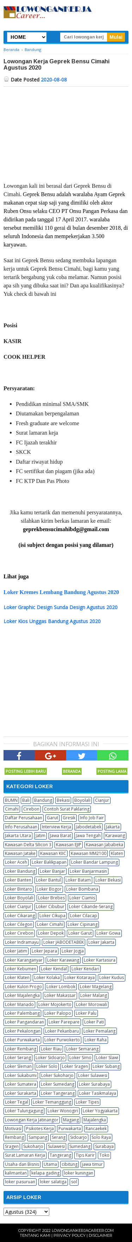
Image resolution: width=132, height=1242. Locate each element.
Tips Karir (85, 1155)
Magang (71, 1120)
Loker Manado (19, 1004)
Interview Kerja (56, 827)
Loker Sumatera (20, 1084)
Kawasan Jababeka (104, 845)
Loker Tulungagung (24, 1111)
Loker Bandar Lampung (94, 862)
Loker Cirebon (19, 933)
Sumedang (79, 1146)
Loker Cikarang (20, 916)
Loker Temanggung (52, 1102)
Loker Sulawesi (92, 1075)
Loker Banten (18, 880)
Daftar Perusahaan (23, 818)
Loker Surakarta (20, 1093)
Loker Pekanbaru (62, 1031)
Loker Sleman (18, 1066)
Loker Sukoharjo (57, 1075)
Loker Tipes (87, 1102)
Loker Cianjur (18, 906)
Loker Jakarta (101, 942)
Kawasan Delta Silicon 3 (28, 845)
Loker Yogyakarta (100, 1111)
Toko (104, 1155)
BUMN (11, 800)
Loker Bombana (82, 889)
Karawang (115, 835)
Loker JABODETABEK (63, 942)
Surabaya (104, 1146)
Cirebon (31, 809)
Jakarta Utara (18, 835)
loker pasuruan (20, 1182)
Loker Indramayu (22, 942)
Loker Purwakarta (22, 1040)
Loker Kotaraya (79, 977)
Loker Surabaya (94, 1084)
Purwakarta (69, 1129)
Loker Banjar (52, 871)
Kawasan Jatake (20, 853)
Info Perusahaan (21, 827)
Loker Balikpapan (49, 862)
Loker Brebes (51, 898)
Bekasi (63, 800)
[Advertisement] (66, 125)
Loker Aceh (16, 862)
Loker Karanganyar (24, 960)
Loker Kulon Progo (23, 987)
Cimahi (12, 809)
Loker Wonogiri (63, 1111)
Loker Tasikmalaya (97, 1093)
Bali (26, 800)
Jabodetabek (88, 827)
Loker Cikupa (52, 916)
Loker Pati (94, 1022)
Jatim (40, 835)
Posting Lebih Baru (26, 771)
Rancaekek (96, 1129)
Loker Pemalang (99, 1031)
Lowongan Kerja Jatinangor (31, 1120)
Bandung (43, 800)
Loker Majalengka (22, 995)
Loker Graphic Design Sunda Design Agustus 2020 (61, 607)
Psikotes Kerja (40, 1129)
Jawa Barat (60, 835)
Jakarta (113, 827)
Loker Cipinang (83, 924)
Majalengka (94, 1120)
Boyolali (82, 800)
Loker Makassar (60, 995)
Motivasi (13, 1129)
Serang (58, 1137)
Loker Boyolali (19, 898)
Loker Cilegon (18, 924)
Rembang (14, 1137)
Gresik (69, 818)
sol (74, 1182)
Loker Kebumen (20, 969)
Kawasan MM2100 (88, 853)
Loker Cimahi (50, 924)
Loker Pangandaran (24, 1022)
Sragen (12, 1146)
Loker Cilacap (83, 916)
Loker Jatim (16, 951)
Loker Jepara (44, 951)
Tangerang (60, 1155)
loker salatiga (53, 1182)
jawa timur (92, 1164)
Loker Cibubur (50, 906)
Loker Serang (18, 1058)
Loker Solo (46, 1066)
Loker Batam (78, 880)
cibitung (69, 1164)
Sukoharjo (33, 1146)
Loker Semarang (82, 1049)
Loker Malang (93, 995)
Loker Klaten (17, 977)
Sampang (38, 1137)
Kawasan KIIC (53, 853)
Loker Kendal (54, 969)
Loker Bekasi (108, 880)
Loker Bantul (48, 880)
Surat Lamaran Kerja (25, 1155)
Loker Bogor (49, 889)
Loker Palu (86, 1013)
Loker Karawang (63, 960)
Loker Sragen (75, 1066)
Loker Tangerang (58, 1093)
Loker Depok (51, 933)
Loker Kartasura (99, 960)
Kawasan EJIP (68, 845)
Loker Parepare (64, 1022)
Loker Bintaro (18, 889)
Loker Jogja (73, 951)
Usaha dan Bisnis (22, 1164)
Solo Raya (101, 1137)
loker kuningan (78, 1173)
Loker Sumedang (57, 1084)
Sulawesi (56, 1146)
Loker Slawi (107, 1058)
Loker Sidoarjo (50, 1058)
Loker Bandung (20, 871)
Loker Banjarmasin (88, 871)
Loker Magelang (96, 987)
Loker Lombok (60, 987)
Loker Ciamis (82, 898)
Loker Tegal (16, 1102)
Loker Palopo (57, 1013)
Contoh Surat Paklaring (66, 809)
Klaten (117, 853)
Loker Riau (51, 1049)
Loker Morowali (91, 1004)
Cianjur (102, 800)
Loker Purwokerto (62, 1040)
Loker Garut (80, 933)
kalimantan (16, 1173)
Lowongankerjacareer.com (83, 1230)
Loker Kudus (111, 977)
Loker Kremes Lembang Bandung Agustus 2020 (61, 592)
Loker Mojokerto (54, 1004)
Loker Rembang (20, 1049)
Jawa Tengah (88, 835)
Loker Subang (106, 1066)
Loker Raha (95, 1040)
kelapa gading (45, 1173)
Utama (50, 1164)
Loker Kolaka (47, 977)
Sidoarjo (78, 1137)
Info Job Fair (92, 818)
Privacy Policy (70, 1235)
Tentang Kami (35, 1235)
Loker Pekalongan (22, 1031)
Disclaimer (100, 1235)
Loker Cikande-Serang (91, 906)
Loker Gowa (108, 933)
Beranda (72, 771)
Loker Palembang (22, 1013)
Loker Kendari (85, 969)
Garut (52, 818)
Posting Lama (112, 771)
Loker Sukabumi (21, 1075)
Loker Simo (80, 1058)
